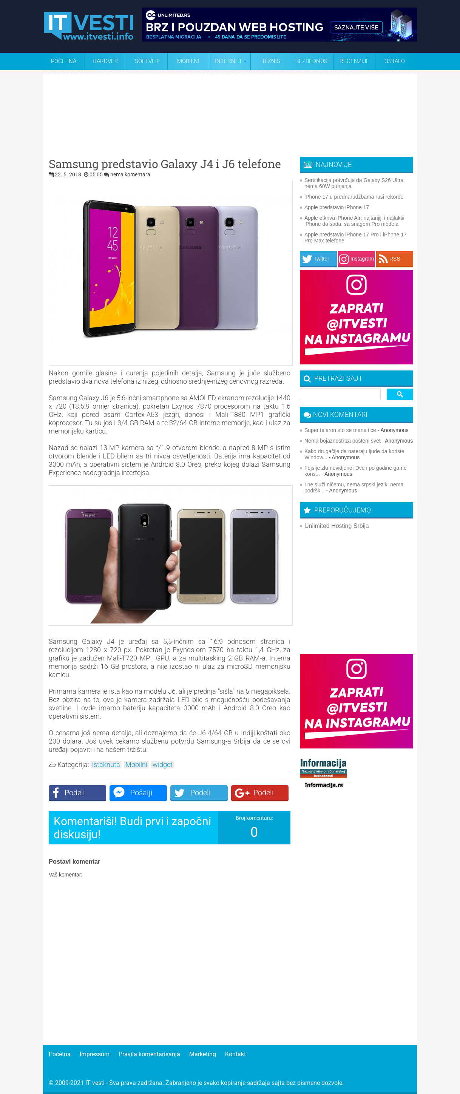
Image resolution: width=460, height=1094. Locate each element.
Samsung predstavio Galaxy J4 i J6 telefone (165, 163)
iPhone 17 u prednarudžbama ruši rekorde (353, 197)
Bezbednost (313, 61)
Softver (147, 61)
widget (163, 764)
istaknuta (106, 764)
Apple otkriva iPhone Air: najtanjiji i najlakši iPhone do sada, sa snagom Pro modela (354, 221)
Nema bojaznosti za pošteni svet (342, 441)
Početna (63, 61)
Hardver (105, 61)
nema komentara (130, 174)
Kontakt (235, 1054)
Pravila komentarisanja (149, 1054)
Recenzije (354, 61)
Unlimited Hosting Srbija (336, 526)
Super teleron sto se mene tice (340, 430)
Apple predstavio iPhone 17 (336, 207)
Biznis (271, 61)
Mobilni (188, 61)
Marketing (202, 1054)
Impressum (95, 1054)
